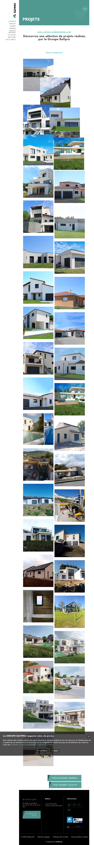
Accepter (55, 751)
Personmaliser (42, 750)
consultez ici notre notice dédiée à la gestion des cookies (32, 744)
